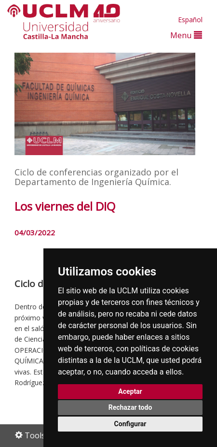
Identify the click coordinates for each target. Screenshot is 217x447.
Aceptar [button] (130, 391)
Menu (186, 35)
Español (190, 19)
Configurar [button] (130, 424)
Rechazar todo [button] (130, 407)
